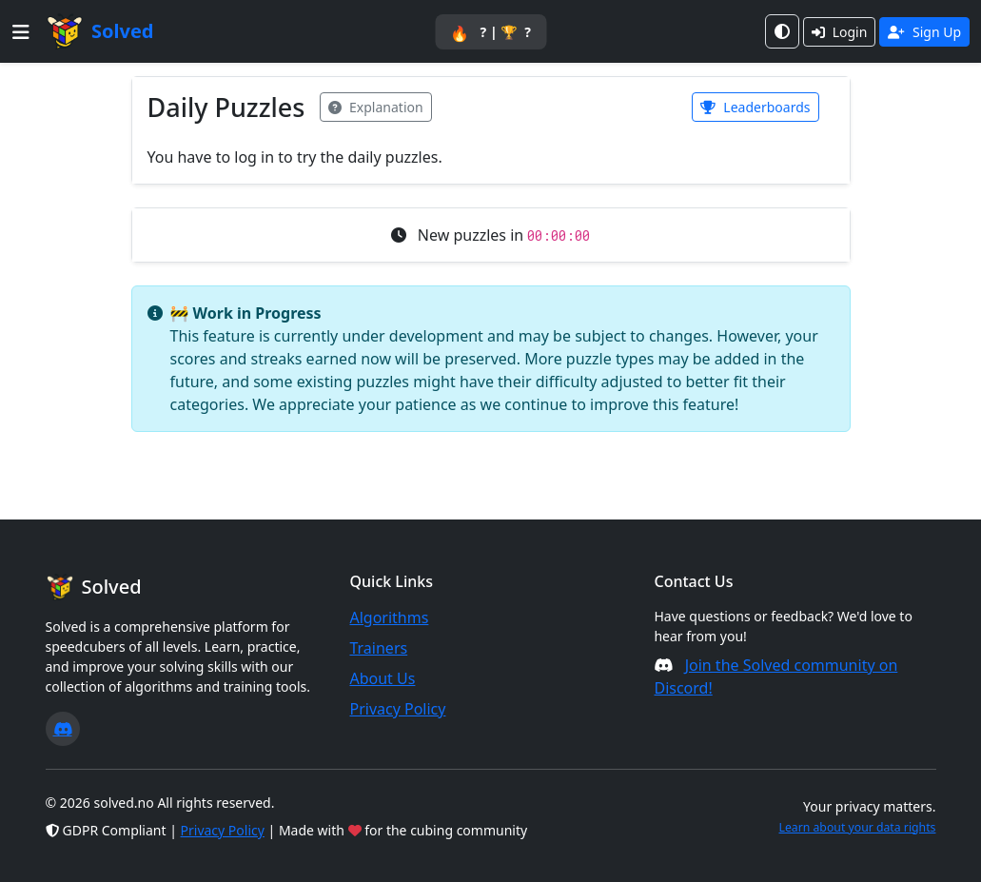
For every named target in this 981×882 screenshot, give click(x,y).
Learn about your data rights (856, 827)
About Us (382, 678)
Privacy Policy (397, 708)
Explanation (375, 107)
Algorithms (388, 617)
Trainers (378, 647)
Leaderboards (755, 107)
